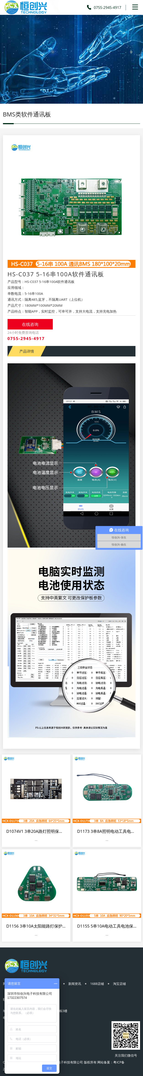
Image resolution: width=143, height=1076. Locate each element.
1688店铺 (97, 984)
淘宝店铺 (120, 984)
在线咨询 (30, 324)
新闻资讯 (75, 984)
